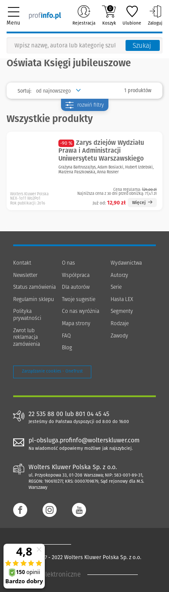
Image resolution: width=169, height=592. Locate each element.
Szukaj (142, 46)
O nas (68, 263)
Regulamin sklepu (33, 299)
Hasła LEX (122, 299)
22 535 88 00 (46, 414)
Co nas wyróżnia (80, 311)
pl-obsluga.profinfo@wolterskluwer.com (84, 440)
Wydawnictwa (126, 263)
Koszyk (109, 15)
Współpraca (76, 275)
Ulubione (131, 15)
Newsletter (25, 275)
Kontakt (22, 263)
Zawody (119, 336)
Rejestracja (83, 15)
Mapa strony (76, 323)
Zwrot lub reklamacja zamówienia (26, 337)
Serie (116, 287)
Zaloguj (155, 15)
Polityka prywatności (27, 314)
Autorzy (119, 275)
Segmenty (122, 311)
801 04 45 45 (92, 414)
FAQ (66, 336)
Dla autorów (76, 287)
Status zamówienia (34, 287)
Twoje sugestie (78, 299)
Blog (67, 347)
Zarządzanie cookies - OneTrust (52, 371)
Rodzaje (120, 323)
